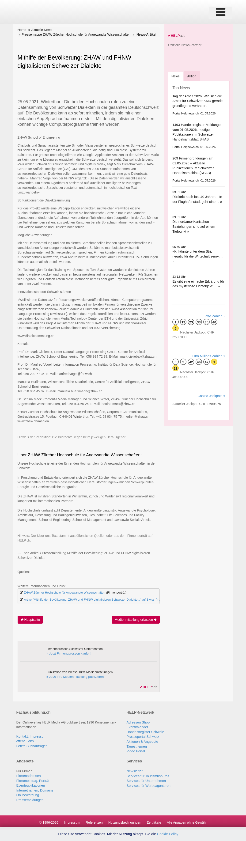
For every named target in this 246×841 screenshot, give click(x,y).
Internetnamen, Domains (34, 788)
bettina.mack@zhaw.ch (118, 403)
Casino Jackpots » (211, 390)
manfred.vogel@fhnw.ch (74, 373)
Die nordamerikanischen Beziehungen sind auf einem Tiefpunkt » (193, 225)
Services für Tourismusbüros (147, 774)
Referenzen (94, 820)
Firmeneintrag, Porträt (32, 779)
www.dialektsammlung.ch (36, 335)
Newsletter (134, 769)
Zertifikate (154, 820)
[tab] (176, 75)
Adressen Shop (138, 722)
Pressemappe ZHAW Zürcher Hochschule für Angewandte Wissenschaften (76, 34)
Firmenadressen (28, 774)
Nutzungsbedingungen (124, 820)
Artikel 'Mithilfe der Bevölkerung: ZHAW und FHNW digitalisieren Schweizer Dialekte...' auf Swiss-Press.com (97, 599)
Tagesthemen (136, 745)
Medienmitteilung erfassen (136, 619)
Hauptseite (30, 619)
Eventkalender (137, 726)
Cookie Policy (167, 834)
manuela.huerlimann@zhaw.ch (79, 391)
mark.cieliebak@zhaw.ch (138, 356)
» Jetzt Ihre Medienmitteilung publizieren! (74, 676)
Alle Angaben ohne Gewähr (187, 820)
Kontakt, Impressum (31, 736)
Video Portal (135, 750)
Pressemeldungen (29, 797)
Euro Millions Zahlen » (209, 350)
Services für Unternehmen (146, 779)
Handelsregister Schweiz (145, 731)
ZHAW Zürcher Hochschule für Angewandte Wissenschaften (64, 592)
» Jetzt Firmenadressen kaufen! (67, 653)
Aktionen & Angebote (142, 740)
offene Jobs (24, 740)
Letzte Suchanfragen (31, 745)
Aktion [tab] (192, 75)
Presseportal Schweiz (142, 736)
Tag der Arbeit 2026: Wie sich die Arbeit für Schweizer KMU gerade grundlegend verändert (196, 100)
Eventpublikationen (30, 783)
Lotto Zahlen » (214, 310)
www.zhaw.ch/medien (33, 421)
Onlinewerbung (27, 793)
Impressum (72, 820)
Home (22, 30)
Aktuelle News (41, 30)
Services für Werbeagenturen (148, 783)
